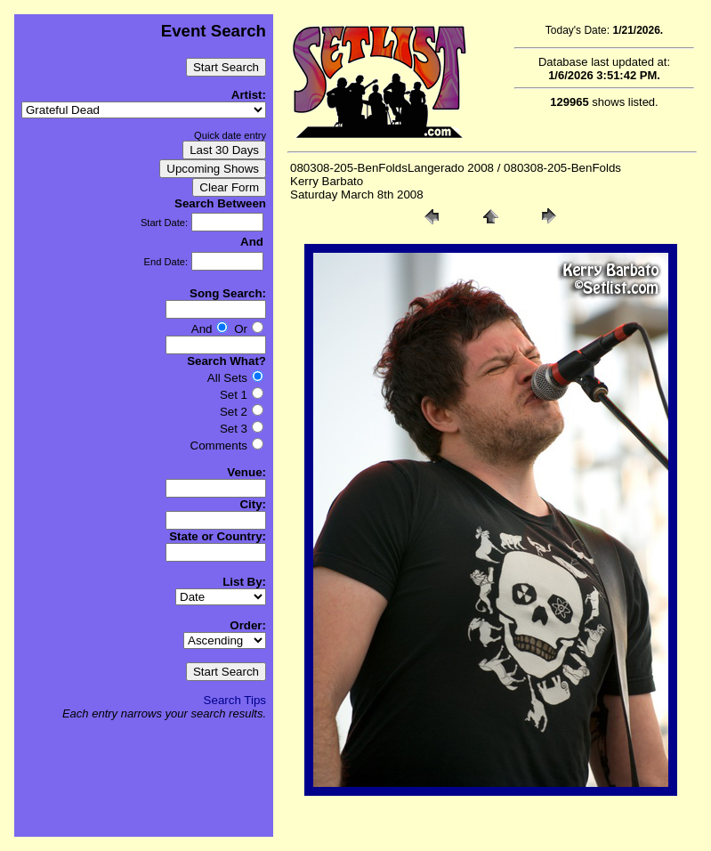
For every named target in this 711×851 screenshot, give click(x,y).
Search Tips (235, 700)
